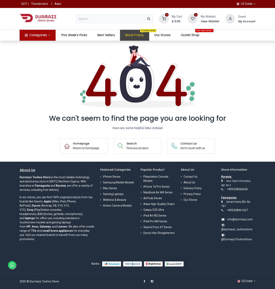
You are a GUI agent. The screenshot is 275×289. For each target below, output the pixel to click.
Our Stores (190, 199)
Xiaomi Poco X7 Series (157, 227)
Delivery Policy (193, 188)
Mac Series (110, 188)
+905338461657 (237, 210)
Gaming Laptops (113, 194)
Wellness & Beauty (114, 199)
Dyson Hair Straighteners (159, 233)
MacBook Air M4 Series (158, 192)
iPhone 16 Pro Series (156, 186)
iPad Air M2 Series (154, 215)
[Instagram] (152, 281)
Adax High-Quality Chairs (159, 204)
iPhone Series (111, 176)
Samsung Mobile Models (118, 182)
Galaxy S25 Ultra (153, 209)
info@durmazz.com (240, 219)
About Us (189, 182)
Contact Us (190, 176)
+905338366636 (237, 189)
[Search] (149, 19)
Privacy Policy (192, 194)
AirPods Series (152, 198)
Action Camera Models (117, 205)
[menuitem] (38, 35)
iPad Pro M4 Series (155, 221)
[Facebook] (144, 281)
